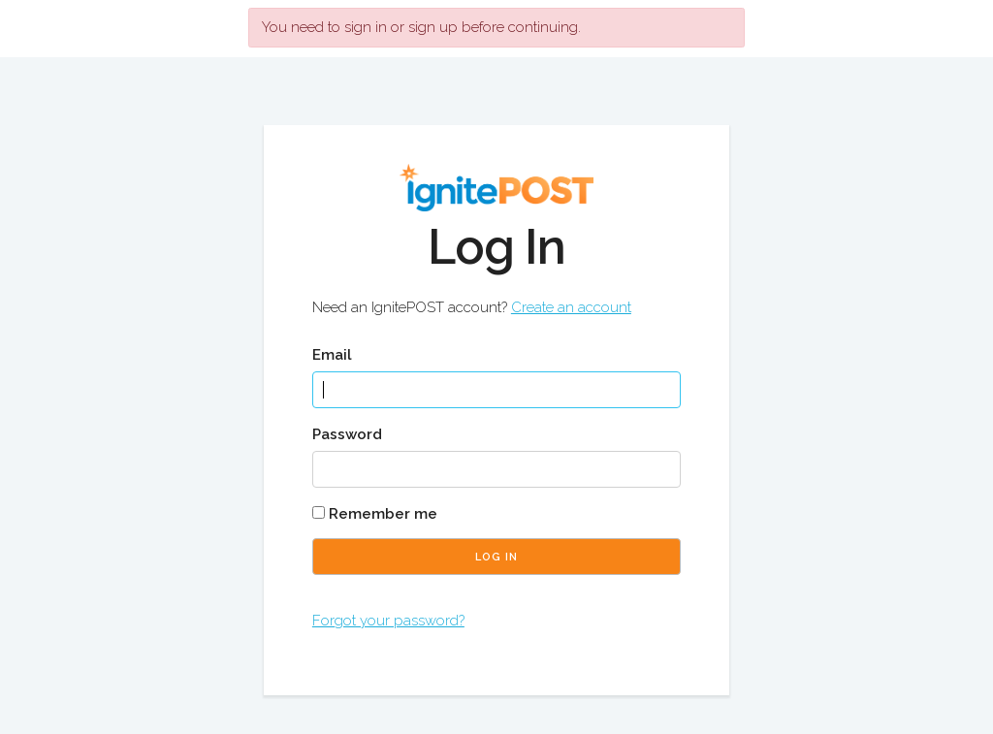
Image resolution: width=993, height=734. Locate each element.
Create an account (571, 307)
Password (347, 434)
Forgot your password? (388, 620)
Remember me (374, 514)
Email (332, 355)
